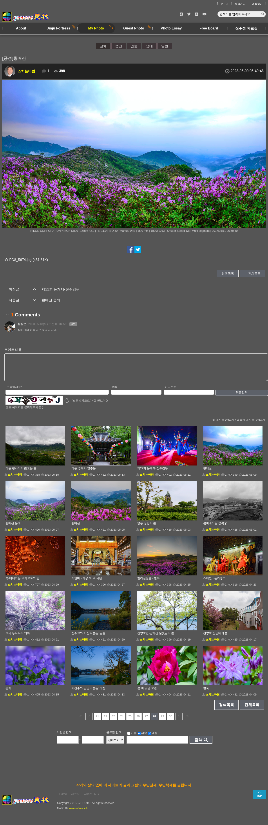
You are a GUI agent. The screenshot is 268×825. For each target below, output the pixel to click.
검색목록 (228, 273)
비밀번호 (170, 391)
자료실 (75, 798)
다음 (179, 721)
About (21, 28)
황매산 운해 (51, 300)
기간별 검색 (64, 737)
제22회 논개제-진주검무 (61, 289)
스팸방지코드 (15, 391)
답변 (73, 324)
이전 (89, 721)
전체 (103, 46)
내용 (153, 737)
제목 (142, 737)
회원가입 (240, 3)
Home (63, 798)
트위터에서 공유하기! (138, 250)
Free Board (208, 28)
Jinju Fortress (58, 28)
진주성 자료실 (246, 28)
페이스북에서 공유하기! (130, 250)
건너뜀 (80, 721)
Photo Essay (171, 28)
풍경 (118, 46)
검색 (198, 744)
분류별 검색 (113, 737)
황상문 (22, 324)
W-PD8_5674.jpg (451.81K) (26, 260)
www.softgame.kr (79, 812)
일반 (164, 46)
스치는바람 (26, 71)
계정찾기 (257, 3)
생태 (149, 46)
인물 (134, 46)
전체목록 (254, 273)
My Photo (96, 28)
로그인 (224, 3)
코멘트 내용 (13, 350)
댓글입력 (241, 397)
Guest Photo (133, 28)
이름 (115, 391)
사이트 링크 (91, 798)
